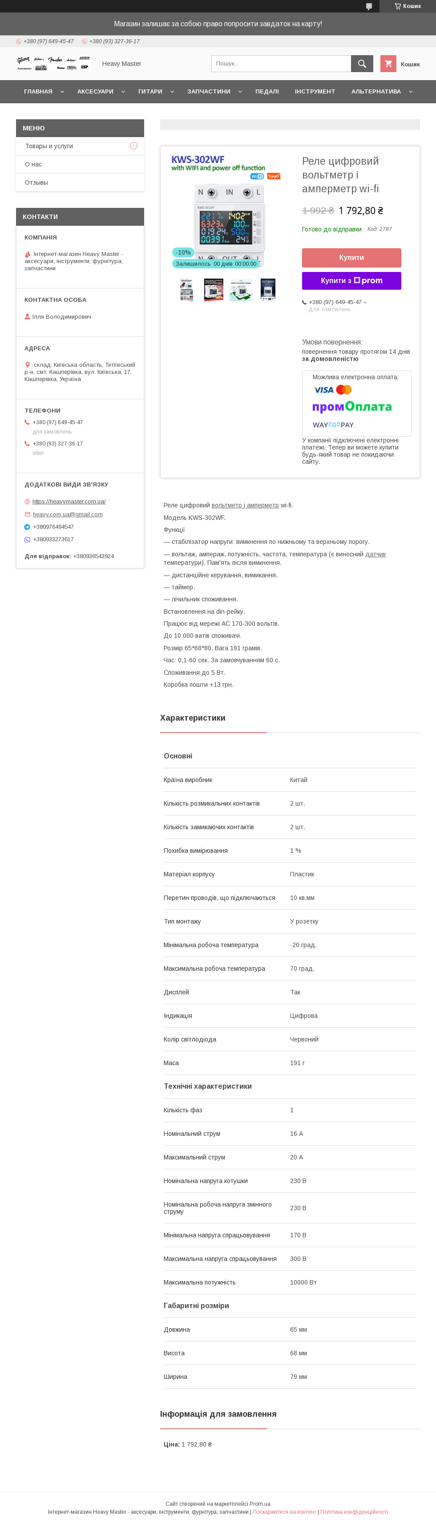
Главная (38, 91)
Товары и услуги (49, 146)
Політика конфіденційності (354, 1512)
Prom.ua (260, 1504)
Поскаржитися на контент (284, 1512)
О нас (33, 164)
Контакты (41, 114)
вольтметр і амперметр (245, 505)
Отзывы (36, 182)
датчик (375, 554)
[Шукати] (362, 63)
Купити (351, 257)
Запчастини (208, 91)
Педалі (267, 91)
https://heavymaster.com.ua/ (69, 501)
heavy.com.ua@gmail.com (68, 514)
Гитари (150, 91)
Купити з (351, 281)
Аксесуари (95, 91)
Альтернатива (376, 91)
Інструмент (315, 91)
